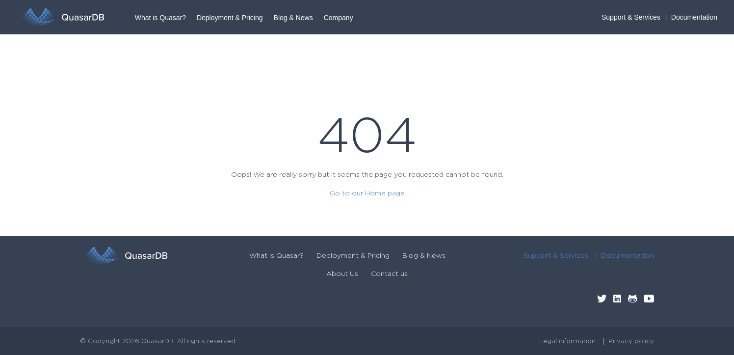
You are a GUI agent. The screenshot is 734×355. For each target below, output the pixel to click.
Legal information (567, 341)
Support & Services (631, 17)
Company (338, 18)
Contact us (389, 274)
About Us (342, 274)
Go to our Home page (367, 193)
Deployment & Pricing (230, 18)
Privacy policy (631, 341)
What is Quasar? (160, 18)
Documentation (694, 17)
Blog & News (293, 18)
